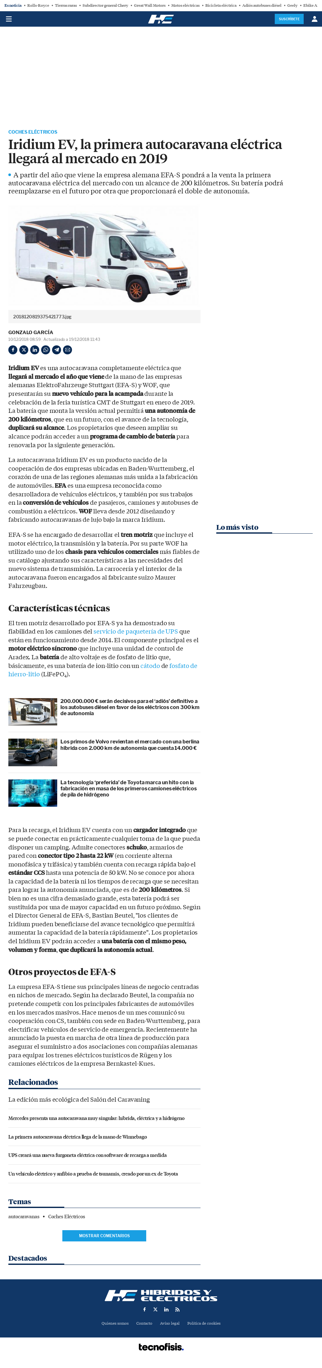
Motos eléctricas (185, 5)
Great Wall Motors (149, 5)
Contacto (143, 1324)
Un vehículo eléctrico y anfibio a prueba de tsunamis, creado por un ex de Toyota (93, 1174)
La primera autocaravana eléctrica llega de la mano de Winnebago (77, 1137)
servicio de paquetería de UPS (136, 632)
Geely (292, 5)
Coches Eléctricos (36, 132)
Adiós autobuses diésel (262, 5)
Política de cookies (206, 1324)
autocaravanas (24, 1217)
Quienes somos (112, 1324)
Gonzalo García (30, 333)
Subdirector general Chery (105, 5)
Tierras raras (66, 5)
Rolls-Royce (38, 5)
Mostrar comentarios (104, 1236)
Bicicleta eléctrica (221, 5)
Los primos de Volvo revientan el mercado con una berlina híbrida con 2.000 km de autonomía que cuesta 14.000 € (129, 746)
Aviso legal (170, 1324)
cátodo (150, 666)
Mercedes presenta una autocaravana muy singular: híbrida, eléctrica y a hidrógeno (96, 1118)
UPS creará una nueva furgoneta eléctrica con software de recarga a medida (87, 1155)
